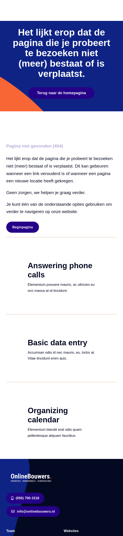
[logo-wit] (31, 473)
